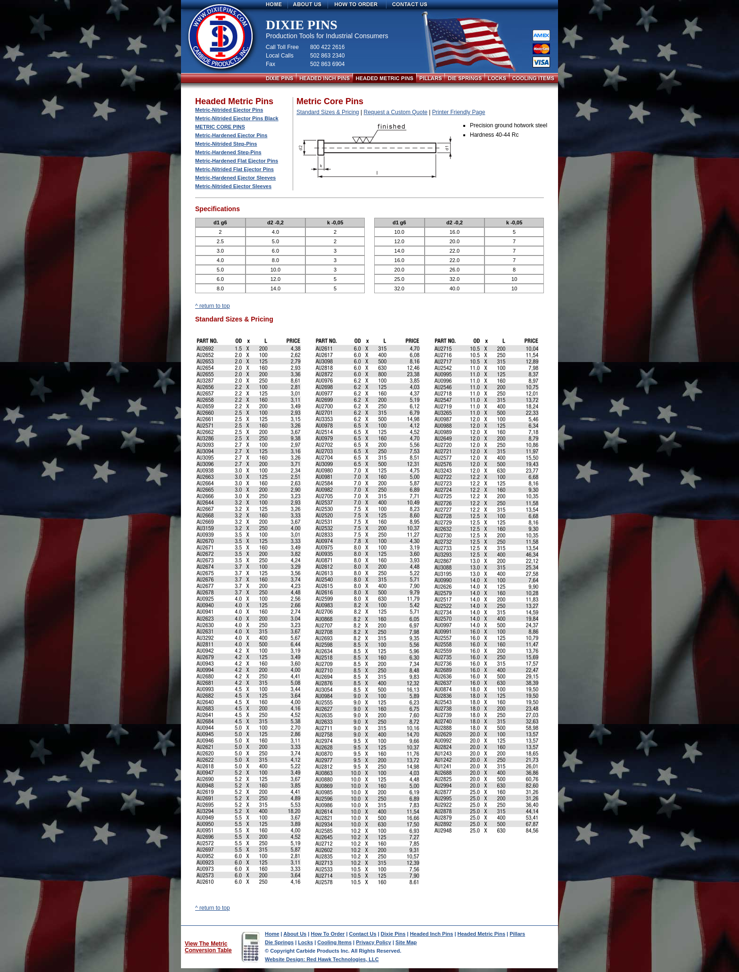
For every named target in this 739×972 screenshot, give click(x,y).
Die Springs (279, 942)
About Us (294, 934)
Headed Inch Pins (431, 934)
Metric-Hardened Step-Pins (228, 152)
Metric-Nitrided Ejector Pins (229, 110)
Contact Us (363, 934)
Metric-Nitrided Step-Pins (226, 144)
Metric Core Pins (220, 127)
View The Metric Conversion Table (208, 947)
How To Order (328, 934)
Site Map (406, 942)
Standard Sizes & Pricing (327, 112)
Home (272, 934)
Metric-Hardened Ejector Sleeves (235, 178)
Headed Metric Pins (481, 934)
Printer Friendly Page (458, 112)
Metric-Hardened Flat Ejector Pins (236, 161)
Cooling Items (334, 942)
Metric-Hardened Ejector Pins (231, 135)
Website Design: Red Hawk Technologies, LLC (322, 959)
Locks (305, 942)
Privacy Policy (373, 942)
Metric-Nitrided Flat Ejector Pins (234, 169)
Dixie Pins (393, 934)
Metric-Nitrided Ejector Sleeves (233, 186)
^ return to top (212, 306)
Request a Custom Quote (395, 112)
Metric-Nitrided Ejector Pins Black (237, 118)
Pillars (517, 934)
